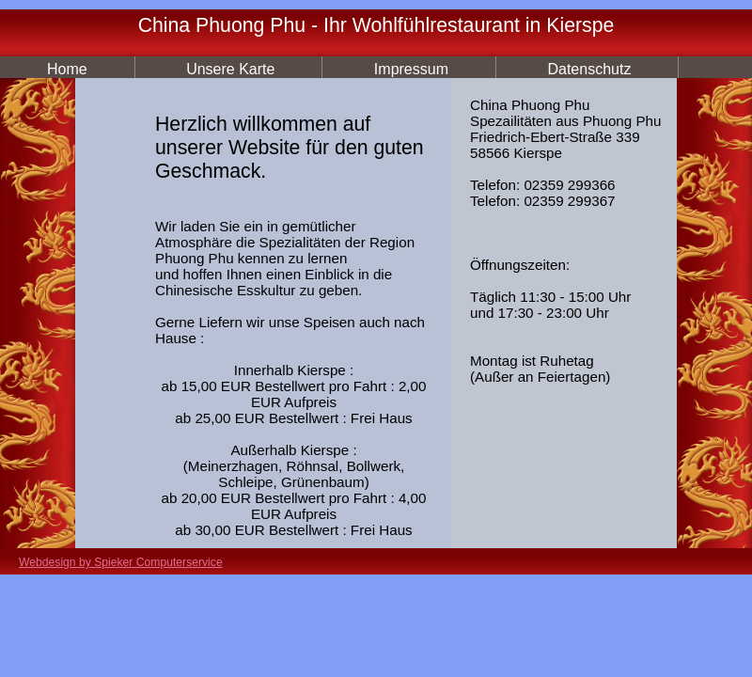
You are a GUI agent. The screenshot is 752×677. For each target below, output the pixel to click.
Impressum (411, 69)
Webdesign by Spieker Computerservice (121, 562)
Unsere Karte (230, 69)
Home (67, 69)
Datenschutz (589, 69)
